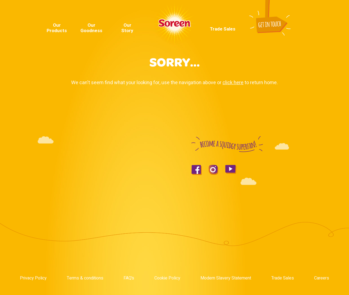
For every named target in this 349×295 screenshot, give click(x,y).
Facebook (287, 12)
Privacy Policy (33, 278)
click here (232, 82)
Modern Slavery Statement (225, 278)
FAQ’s (129, 278)
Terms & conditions (85, 278)
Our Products (57, 28)
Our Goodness (91, 28)
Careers (321, 278)
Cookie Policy (167, 278)
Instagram (302, 12)
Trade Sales (222, 29)
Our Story (127, 28)
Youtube (294, 12)
